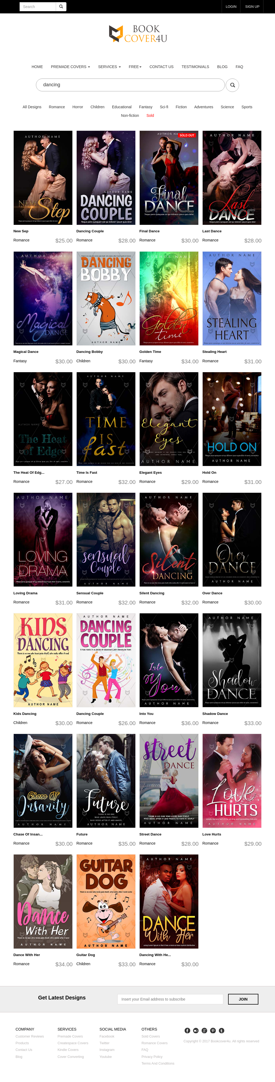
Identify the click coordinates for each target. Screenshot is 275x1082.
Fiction (181, 107)
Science (227, 107)
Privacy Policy (152, 1057)
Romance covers (155, 1043)
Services (109, 67)
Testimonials (195, 67)
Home (37, 67)
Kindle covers (68, 1050)
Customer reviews (30, 1036)
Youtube (105, 1057)
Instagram (106, 1050)
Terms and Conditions (158, 1063)
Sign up (251, 6)
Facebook (106, 1036)
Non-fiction (130, 115)
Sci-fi (164, 107)
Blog (222, 67)
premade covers (70, 67)
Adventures (203, 107)
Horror (77, 107)
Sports (246, 107)
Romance (57, 107)
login (229, 6)
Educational (122, 107)
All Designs (32, 107)
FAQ (239, 67)
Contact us (162, 67)
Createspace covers (73, 1043)
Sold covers (151, 1036)
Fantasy (146, 107)
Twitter (104, 1043)
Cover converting (71, 1057)
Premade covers (70, 1036)
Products (22, 1043)
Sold (150, 115)
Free (135, 67)
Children (98, 107)
